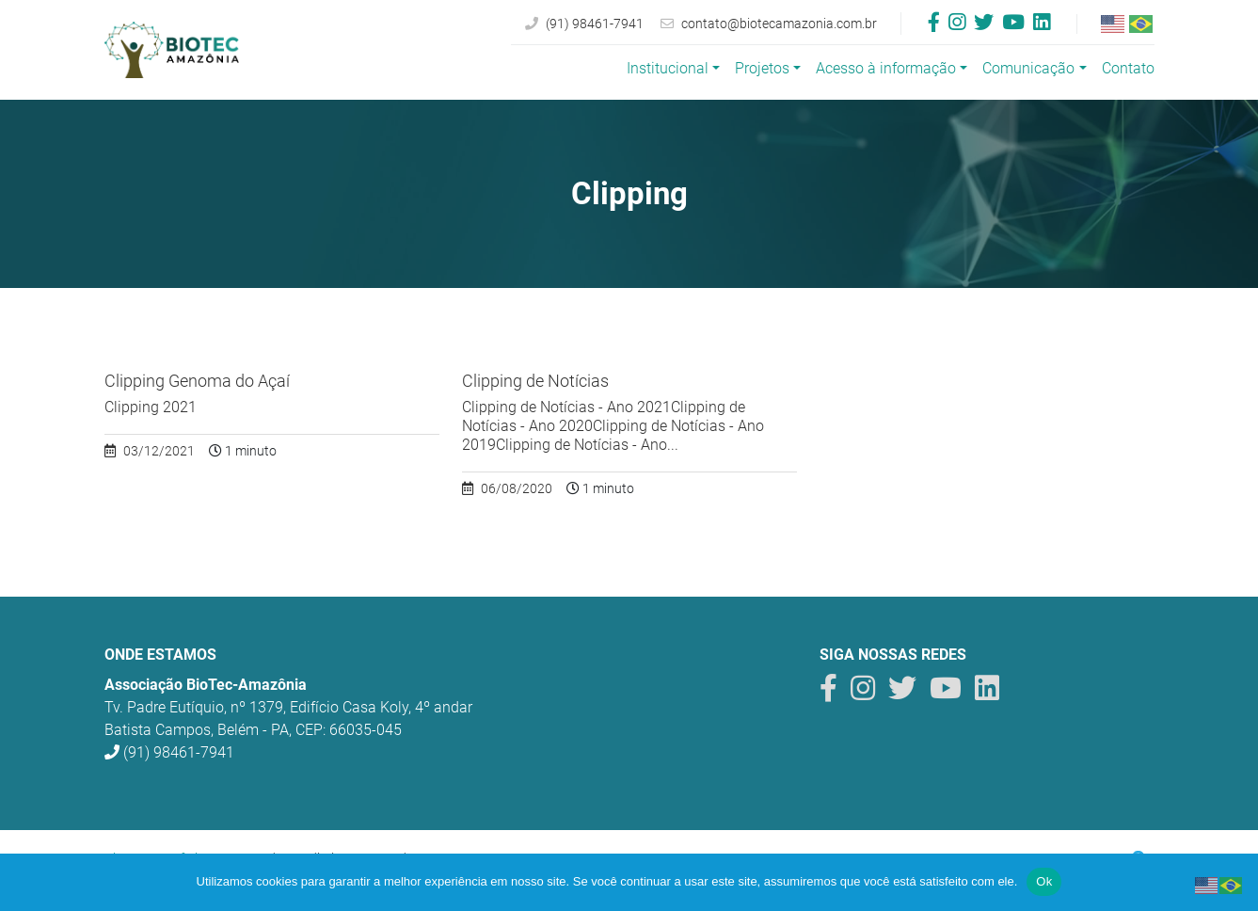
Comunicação (1028, 68)
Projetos (762, 68)
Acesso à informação (886, 68)
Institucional (668, 68)
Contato (1128, 68)
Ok (1044, 881)
